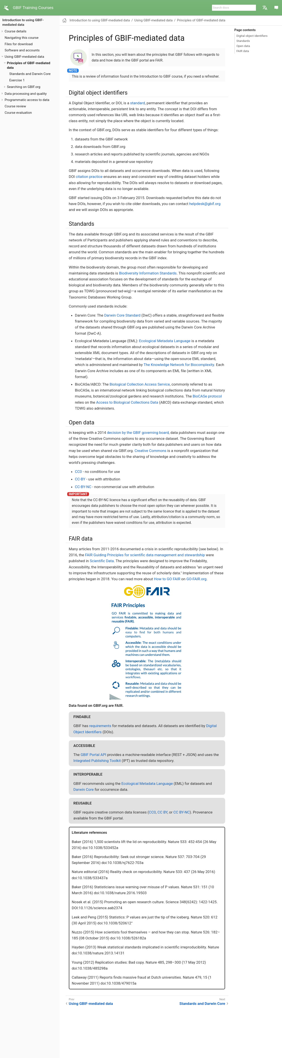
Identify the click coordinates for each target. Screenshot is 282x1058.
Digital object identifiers (251, 35)
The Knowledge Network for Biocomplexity (179, 364)
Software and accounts (22, 50)
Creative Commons (150, 450)
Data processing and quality (26, 94)
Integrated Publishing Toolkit (97, 760)
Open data (243, 46)
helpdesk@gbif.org (205, 204)
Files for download (19, 44)
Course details (15, 31)
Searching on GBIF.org (24, 87)
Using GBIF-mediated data (24, 57)
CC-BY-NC (83, 487)
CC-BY (80, 479)
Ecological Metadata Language (164, 341)
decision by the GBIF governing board (138, 432)
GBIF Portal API (93, 754)
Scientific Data (102, 561)
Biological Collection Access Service (139, 384)
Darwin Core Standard (122, 315)
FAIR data (242, 51)
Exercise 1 (17, 80)
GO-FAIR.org (196, 579)
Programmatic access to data (27, 100)
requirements (100, 726)
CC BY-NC (181, 812)
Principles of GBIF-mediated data (201, 20)
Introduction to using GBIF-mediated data (100, 20)
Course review (15, 106)
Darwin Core (83, 789)
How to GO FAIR (167, 579)
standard (137, 103)
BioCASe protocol (207, 396)
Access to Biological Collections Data (127, 402)
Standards (243, 41)
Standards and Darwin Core (30, 74)
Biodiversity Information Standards (147, 273)
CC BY (162, 812)
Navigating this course (22, 38)
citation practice (89, 176)
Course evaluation (18, 113)
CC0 (78, 471)
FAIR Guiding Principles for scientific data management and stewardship (145, 555)
